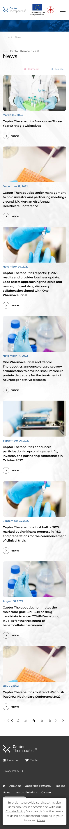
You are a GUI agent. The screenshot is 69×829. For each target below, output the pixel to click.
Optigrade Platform (38, 785)
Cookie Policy (15, 811)
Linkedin (10, 760)
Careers (46, 792)
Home (6, 37)
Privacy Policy (13, 771)
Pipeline (60, 785)
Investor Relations (26, 792)
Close (41, 820)
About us (15, 785)
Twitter (31, 760)
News (6, 792)
